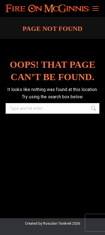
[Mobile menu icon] (95, 8)
